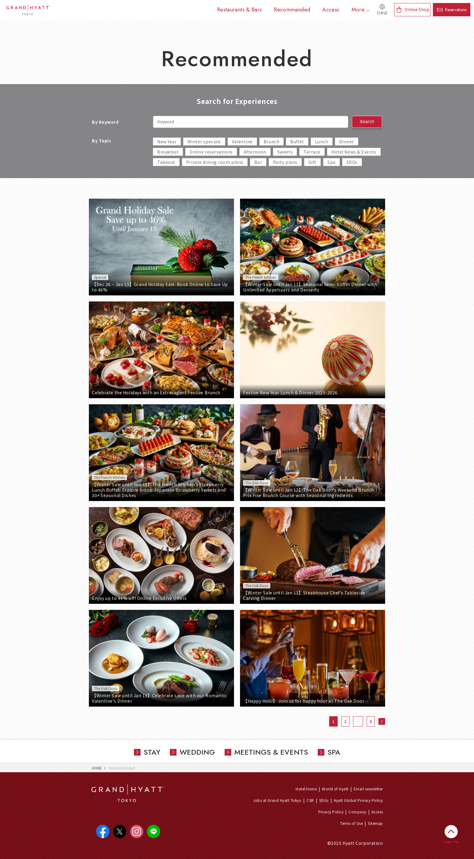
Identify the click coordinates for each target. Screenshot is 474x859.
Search (367, 121)
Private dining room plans (214, 162)
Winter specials (204, 141)
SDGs (352, 162)
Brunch (271, 141)
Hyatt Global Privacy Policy (358, 800)
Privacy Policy (331, 811)
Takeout (166, 162)
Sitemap (375, 823)
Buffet (297, 141)
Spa (331, 162)
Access (377, 811)
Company (357, 811)
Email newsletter (368, 788)
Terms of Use (351, 823)
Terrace (312, 152)
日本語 (382, 13)
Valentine (242, 141)
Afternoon (255, 152)
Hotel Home (306, 788)
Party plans (285, 162)
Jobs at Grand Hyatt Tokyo (277, 800)
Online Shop (416, 9)
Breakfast (168, 152)
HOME (97, 767)
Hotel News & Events (353, 152)
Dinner (346, 141)
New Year (167, 141)
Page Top (451, 841)
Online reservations (211, 152)
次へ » (381, 721)
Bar (258, 162)
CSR (310, 800)
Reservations (455, 10)
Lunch (321, 141)
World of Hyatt (335, 788)
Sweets (285, 152)
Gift (312, 162)
